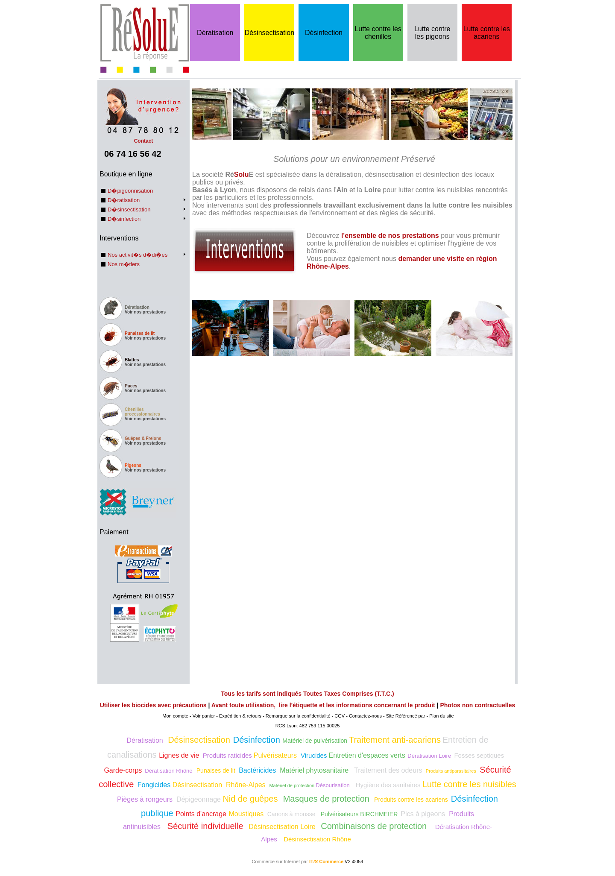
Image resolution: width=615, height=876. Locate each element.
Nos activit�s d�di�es (137, 255)
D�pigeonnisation (130, 191)
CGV (339, 715)
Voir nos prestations (145, 312)
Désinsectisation (270, 32)
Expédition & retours (240, 715)
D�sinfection (124, 219)
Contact (143, 138)
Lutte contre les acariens (486, 32)
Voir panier (204, 715)
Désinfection (324, 32)
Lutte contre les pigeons (432, 32)
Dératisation (215, 32)
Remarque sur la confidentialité (298, 715)
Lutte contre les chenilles (377, 32)
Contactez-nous (365, 715)
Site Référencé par (405, 715)
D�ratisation (124, 200)
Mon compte (175, 715)
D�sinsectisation (129, 209)
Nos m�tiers (124, 264)
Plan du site (441, 715)
